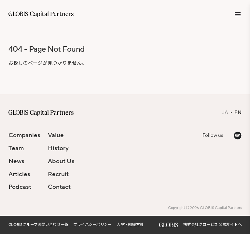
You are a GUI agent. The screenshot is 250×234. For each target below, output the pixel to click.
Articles (19, 174)
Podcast (19, 187)
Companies (24, 135)
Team (16, 148)
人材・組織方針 (130, 224)
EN (238, 113)
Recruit (58, 174)
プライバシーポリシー (92, 224)
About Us (61, 161)
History (58, 148)
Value (56, 135)
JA (225, 113)
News (16, 161)
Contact (59, 187)
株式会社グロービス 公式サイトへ (212, 224)
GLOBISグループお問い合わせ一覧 (38, 224)
